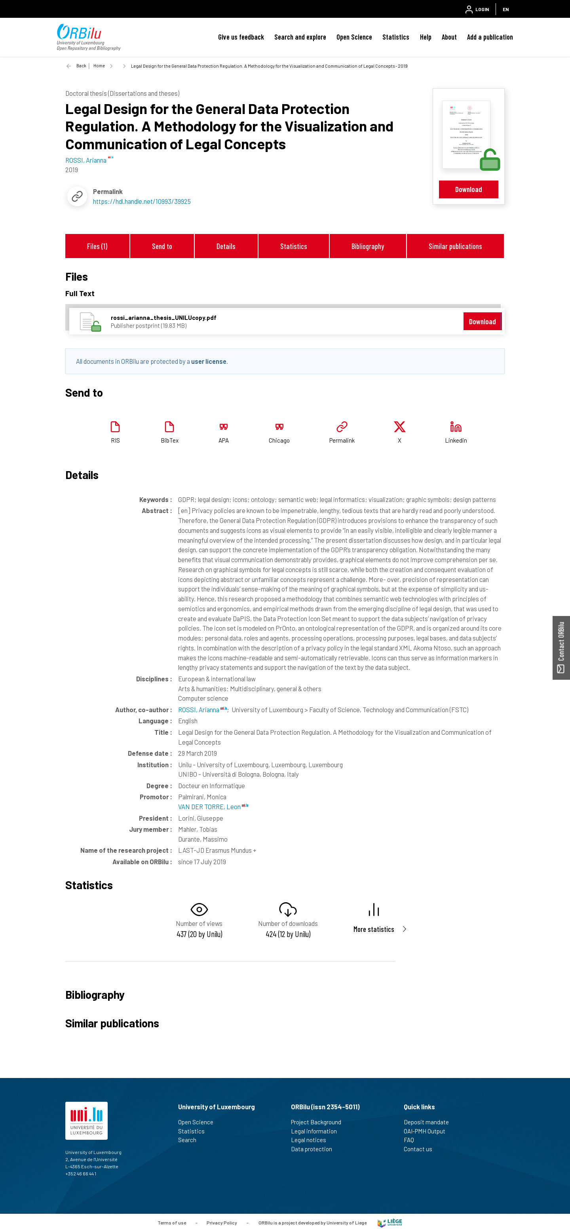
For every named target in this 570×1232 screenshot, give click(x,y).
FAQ (412, 1139)
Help (425, 36)
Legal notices (312, 1139)
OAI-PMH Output (428, 1131)
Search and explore (300, 36)
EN (506, 9)
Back (81, 65)
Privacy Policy (222, 1222)
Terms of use (172, 1222)
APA (223, 440)
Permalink (342, 440)
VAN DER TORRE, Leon (213, 806)
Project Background (319, 1122)
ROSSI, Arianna (202, 709)
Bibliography (368, 246)
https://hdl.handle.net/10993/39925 (142, 201)
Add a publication (490, 36)
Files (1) (97, 246)
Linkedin (456, 440)
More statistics (373, 929)
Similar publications (455, 246)
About (449, 36)
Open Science (354, 36)
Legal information (317, 1131)
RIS (115, 440)
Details (226, 246)
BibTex (170, 440)
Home (99, 65)
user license (208, 361)
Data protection (315, 1148)
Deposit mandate (430, 1122)
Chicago (279, 440)
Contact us (421, 1148)
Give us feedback (241, 36)
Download (468, 189)
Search (190, 1139)
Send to (162, 246)
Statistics (395, 36)
